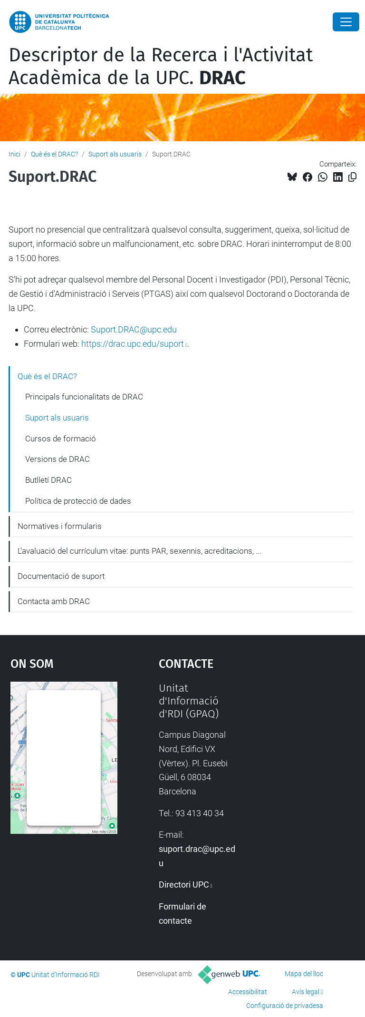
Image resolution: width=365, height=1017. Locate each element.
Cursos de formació (60, 438)
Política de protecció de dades (78, 501)
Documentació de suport (61, 576)
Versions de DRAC (57, 459)
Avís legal (305, 992)
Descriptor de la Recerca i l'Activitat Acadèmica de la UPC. (161, 66)
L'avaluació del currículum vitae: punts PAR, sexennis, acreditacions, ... (139, 551)
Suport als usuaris (115, 154)
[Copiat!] (352, 177)
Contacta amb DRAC (54, 601)
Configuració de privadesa (284, 1005)
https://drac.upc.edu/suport (132, 344)
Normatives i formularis (60, 526)
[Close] (346, 21)
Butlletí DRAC (48, 480)
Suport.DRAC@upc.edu (134, 329)
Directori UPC (184, 885)
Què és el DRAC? (54, 154)
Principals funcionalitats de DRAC (84, 396)
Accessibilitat (247, 992)
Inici (14, 154)
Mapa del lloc (304, 974)
